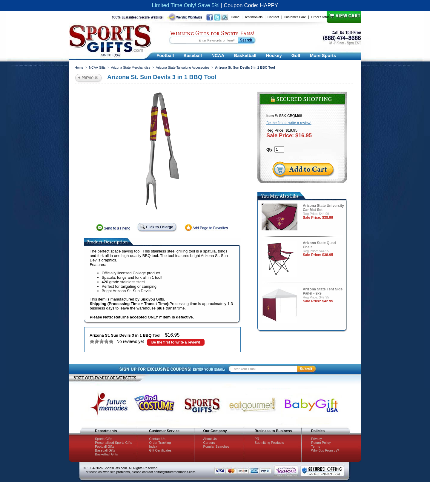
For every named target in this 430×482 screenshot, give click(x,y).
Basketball (245, 55)
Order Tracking (160, 442)
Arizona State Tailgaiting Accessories (183, 67)
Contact (273, 17)
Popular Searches (216, 446)
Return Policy (321, 442)
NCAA (217, 55)
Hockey (274, 55)
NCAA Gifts (97, 67)
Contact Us (157, 439)
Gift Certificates (160, 450)
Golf (295, 55)
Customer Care (295, 17)
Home (235, 17)
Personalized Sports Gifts (113, 442)
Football (165, 55)
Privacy (316, 439)
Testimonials (254, 17)
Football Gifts (104, 446)
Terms (315, 446)
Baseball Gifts (105, 450)
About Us (209, 439)
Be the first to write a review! (175, 342)
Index (153, 446)
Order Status (320, 17)
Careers (209, 442)
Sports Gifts (103, 439)
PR (257, 439)
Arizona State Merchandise (130, 67)
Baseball (192, 55)
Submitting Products (269, 442)
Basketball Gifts (106, 454)
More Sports (323, 55)
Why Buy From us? (325, 450)
